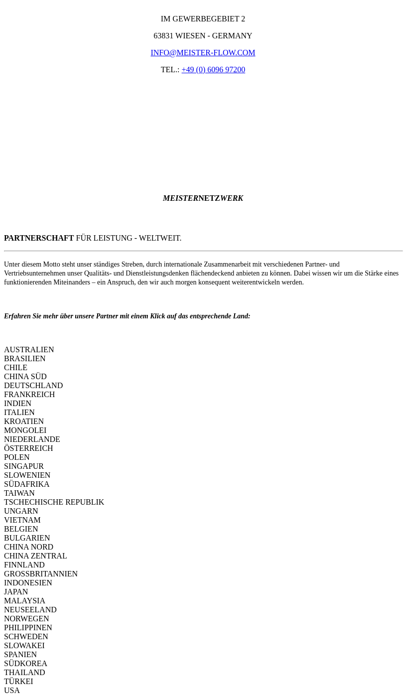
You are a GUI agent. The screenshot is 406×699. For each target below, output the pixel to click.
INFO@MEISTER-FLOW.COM (202, 52)
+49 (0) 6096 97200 (214, 69)
